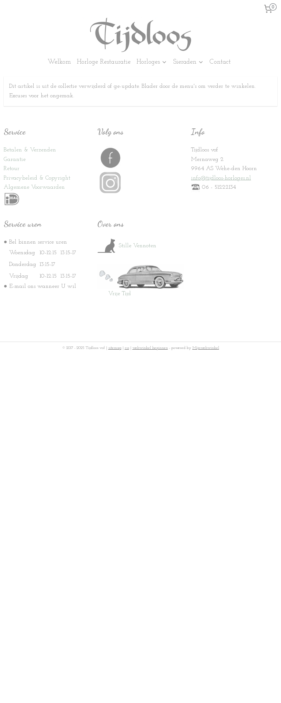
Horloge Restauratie (104, 62)
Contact (220, 62)
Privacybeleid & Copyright (37, 178)
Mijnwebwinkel (205, 348)
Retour (11, 169)
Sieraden (188, 62)
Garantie (15, 159)
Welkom (59, 62)
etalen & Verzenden (31, 150)
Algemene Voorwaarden (34, 187)
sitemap (114, 348)
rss (127, 348)
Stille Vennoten (126, 246)
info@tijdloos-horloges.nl (221, 178)
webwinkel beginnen (150, 348)
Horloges (151, 62)
